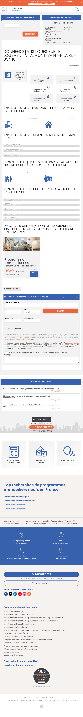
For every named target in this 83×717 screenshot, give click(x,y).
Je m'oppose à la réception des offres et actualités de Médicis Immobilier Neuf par (38, 353)
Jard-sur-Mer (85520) (50, 28)
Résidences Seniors (12, 652)
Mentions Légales (12, 700)
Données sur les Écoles (66, 81)
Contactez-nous (41, 420)
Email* (26, 309)
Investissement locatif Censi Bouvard (19, 624)
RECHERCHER (30, 34)
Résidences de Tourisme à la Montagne (20, 649)
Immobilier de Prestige (13, 611)
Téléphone (9, 318)
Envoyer (60, 311)
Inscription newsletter (71, 298)
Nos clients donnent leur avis (18, 665)
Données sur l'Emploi (65, 90)
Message (7, 354)
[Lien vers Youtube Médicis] (20, 594)
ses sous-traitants (51, 346)
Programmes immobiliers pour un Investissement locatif (28, 640)
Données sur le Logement (40, 81)
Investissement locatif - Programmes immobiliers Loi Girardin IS (31, 621)
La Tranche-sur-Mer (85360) (53, 39)
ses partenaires (73, 343)
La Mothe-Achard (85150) (52, 35)
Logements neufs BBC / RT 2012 (17, 633)
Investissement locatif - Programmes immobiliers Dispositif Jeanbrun (33, 618)
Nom (6, 309)
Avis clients (65, 700)
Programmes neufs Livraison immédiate (21, 646)
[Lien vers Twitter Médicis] (10, 594)
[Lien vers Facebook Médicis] (6, 594)
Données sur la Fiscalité (39, 99)
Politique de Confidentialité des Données (19, 339)
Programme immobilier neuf (22, 263)
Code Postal (28, 318)
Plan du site (56, 700)
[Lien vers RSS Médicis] (29, 594)
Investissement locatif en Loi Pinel (18, 615)
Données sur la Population (66, 99)
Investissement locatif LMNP (16, 627)
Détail (34, 273)
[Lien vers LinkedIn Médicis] (15, 594)
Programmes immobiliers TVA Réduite (20, 643)
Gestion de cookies (45, 700)
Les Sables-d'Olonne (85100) (53, 32)
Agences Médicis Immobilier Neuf (21, 661)
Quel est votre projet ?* (13, 302)
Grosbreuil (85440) (68, 28)
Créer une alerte (12, 289)
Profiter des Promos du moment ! (41, 4)
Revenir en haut (42, 707)
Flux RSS (73, 700)
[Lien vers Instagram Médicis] (24, 594)
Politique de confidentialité (28, 700)
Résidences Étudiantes (13, 655)
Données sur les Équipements (40, 90)
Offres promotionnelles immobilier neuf (21, 637)
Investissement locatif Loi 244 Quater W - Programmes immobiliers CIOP (35, 630)
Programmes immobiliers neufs (20, 607)
